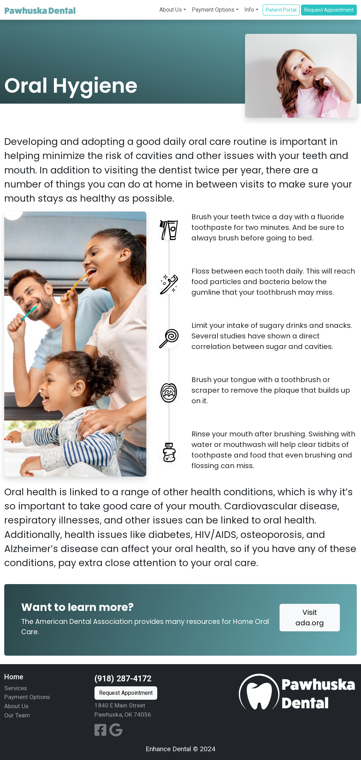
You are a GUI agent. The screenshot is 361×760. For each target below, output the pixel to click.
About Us (170, 9)
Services (15, 688)
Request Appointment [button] (329, 10)
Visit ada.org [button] (309, 617)
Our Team (17, 715)
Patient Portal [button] (281, 10)
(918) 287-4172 (122, 679)
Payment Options (213, 9)
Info (249, 9)
